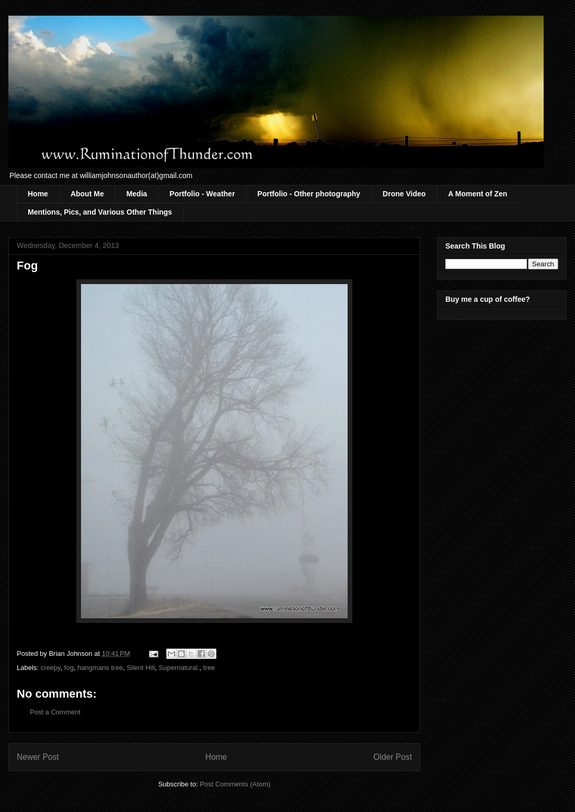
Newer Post (38, 756)
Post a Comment (55, 712)
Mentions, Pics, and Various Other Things (100, 212)
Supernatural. (179, 668)
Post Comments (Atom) (235, 784)
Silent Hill (140, 668)
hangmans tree (100, 668)
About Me (87, 194)
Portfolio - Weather (202, 194)
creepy (51, 668)
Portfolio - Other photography (308, 194)
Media (136, 194)
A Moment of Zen (477, 194)
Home (38, 194)
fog (69, 668)
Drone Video (404, 194)
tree (209, 668)
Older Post (392, 756)
